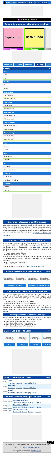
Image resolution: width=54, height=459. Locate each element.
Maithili (10, 390)
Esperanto (13, 49)
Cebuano (11, 385)
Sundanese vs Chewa (20, 400)
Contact (18, 444)
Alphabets (29, 64)
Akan (10, 380)
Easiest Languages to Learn (44, 2)
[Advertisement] (27, 11)
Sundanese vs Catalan (20, 409)
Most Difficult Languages (26, 2)
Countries (18, 64)
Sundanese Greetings (27, 225)
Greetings (40, 64)
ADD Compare (50, 442)
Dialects (50, 64)
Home (7, 444)
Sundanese (34, 49)
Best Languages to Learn (35, 266)
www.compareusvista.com (31, 447)
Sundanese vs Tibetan (20, 405)
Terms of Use (35, 444)
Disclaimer (25, 444)
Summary (8, 64)
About (12, 444)
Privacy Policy (44, 444)
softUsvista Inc (36, 451)
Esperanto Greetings (40, 247)
